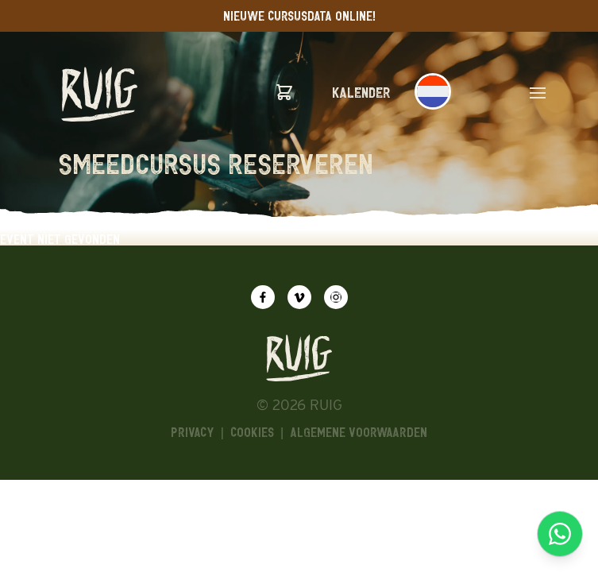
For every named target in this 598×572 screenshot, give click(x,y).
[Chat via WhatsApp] (560, 534)
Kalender (361, 92)
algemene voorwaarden (358, 432)
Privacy (192, 432)
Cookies (252, 432)
